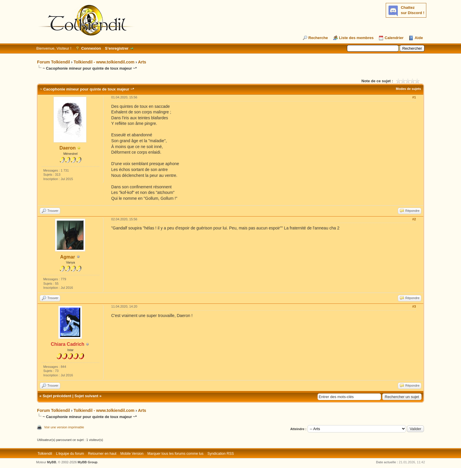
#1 (414, 97)
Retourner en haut (102, 454)
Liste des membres (356, 38)
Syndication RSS (220, 454)
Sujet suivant (86, 396)
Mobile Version (131, 454)
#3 (414, 306)
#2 (414, 219)
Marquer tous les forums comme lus (175, 454)
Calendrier (394, 38)
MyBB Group (87, 462)
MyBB (51, 462)
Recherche (318, 38)
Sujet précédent (57, 396)
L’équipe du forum (70, 454)
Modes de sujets (408, 88)
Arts (142, 62)
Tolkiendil (45, 454)
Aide (419, 38)
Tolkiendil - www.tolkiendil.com (104, 62)
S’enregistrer (116, 48)
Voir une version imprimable (64, 427)
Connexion (91, 48)
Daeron (67, 147)
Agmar (67, 256)
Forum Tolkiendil (53, 62)
